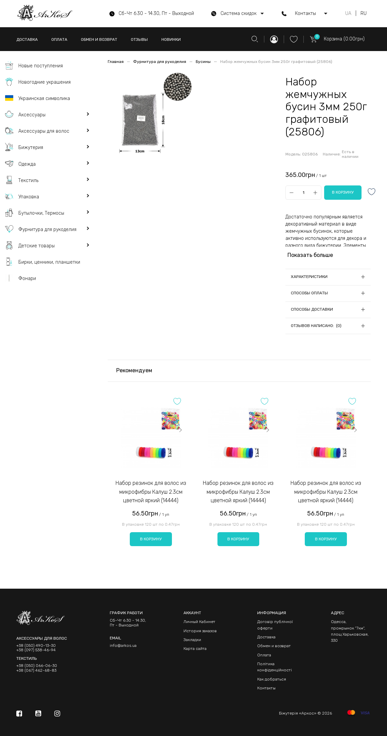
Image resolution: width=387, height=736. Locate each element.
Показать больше (310, 255)
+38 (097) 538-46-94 (36, 650)
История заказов (200, 630)
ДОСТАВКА (27, 39)
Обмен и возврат (274, 645)
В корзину (151, 539)
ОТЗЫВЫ (139, 39)
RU (363, 13)
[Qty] (303, 192)
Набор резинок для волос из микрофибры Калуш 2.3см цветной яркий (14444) (151, 492)
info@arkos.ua (123, 645)
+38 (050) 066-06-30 (36, 666)
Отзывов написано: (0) (316, 325)
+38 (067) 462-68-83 (36, 670)
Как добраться (271, 679)
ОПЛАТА (59, 39)
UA (348, 13)
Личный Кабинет (199, 621)
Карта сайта (195, 648)
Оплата (264, 655)
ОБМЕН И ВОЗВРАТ (99, 39)
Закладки (192, 639)
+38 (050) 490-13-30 (36, 645)
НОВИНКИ (171, 39)
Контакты (266, 688)
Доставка (266, 637)
